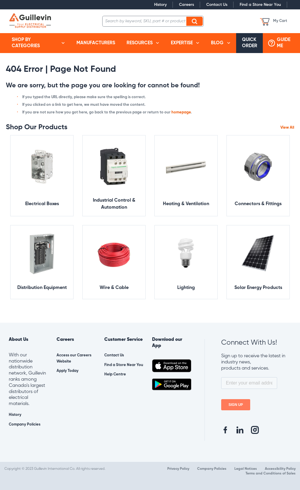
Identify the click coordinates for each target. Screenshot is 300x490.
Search (195, 21)
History (160, 5)
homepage (181, 112)
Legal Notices (245, 469)
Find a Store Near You (260, 5)
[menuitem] (38, 43)
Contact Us (216, 5)
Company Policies (24, 424)
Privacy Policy (178, 469)
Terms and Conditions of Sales (271, 473)
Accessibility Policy (280, 469)
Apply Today (68, 371)
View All (287, 128)
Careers (186, 5)
